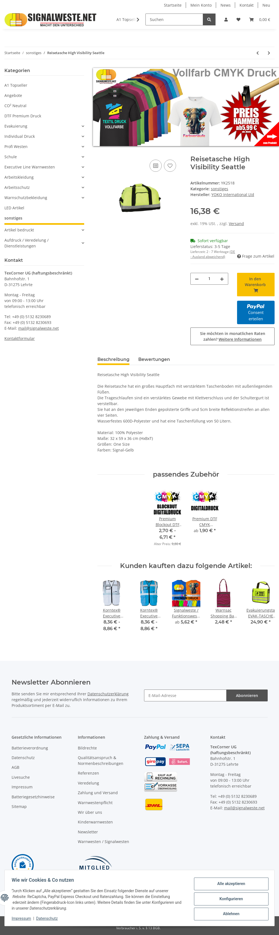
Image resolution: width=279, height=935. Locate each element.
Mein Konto (201, 5)
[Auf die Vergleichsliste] (156, 166)
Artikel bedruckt (19, 230)
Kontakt (247, 5)
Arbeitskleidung (19, 177)
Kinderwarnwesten (95, 822)
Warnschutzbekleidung (25, 197)
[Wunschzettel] (238, 19)
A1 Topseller (15, 85)
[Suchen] (174, 19)
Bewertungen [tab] (154, 359)
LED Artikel (14, 207)
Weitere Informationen (240, 339)
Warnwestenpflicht (95, 802)
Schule (10, 156)
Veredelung (88, 783)
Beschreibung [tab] (113, 359)
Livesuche (21, 777)
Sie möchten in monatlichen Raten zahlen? (232, 336)
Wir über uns (90, 812)
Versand (236, 223)
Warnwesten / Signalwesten (103, 841)
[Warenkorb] (260, 19)
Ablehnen (229, 913)
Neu (266, 5)
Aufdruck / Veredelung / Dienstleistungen (26, 243)
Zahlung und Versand (98, 792)
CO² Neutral (15, 105)
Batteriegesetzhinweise (33, 796)
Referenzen (88, 773)
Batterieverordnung (30, 748)
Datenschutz (23, 757)
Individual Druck (19, 136)
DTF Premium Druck (22, 115)
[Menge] (209, 278)
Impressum (22, 786)
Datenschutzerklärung (108, 693)
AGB (15, 767)
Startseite (173, 5)
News (225, 5)
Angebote (13, 95)
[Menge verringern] (197, 278)
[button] (226, 19)
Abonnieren (247, 695)
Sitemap (19, 806)
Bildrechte (87, 748)
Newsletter (88, 831)
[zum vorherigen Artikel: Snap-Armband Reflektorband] (257, 53)
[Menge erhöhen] (222, 278)
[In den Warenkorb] (101, 152)
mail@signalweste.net (38, 328)
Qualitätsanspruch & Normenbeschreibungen (100, 760)
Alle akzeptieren (229, 884)
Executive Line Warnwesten (29, 167)
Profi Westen (16, 146)
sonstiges (219, 188)
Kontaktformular (19, 338)
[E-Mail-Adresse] (185, 695)
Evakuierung (15, 126)
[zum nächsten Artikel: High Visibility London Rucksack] (269, 53)
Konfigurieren (229, 899)
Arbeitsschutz (17, 187)
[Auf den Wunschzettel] (170, 166)
